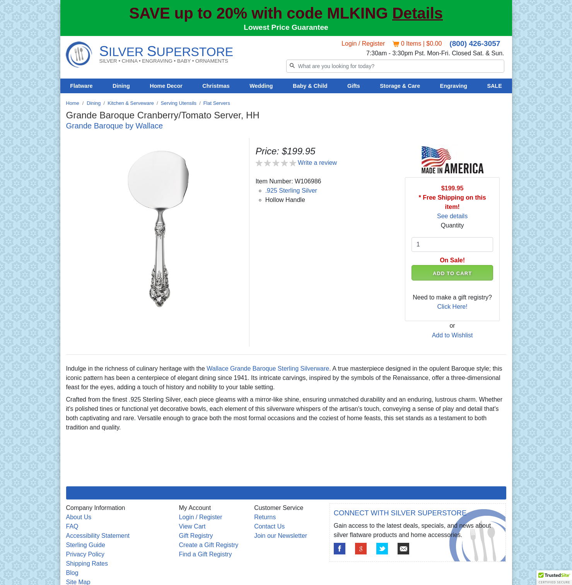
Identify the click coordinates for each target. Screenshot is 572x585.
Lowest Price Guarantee (286, 27)
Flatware (81, 86)
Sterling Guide (85, 545)
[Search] (395, 66)
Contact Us (269, 526)
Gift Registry (196, 535)
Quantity (452, 225)
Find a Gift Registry (205, 554)
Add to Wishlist (452, 335)
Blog (72, 573)
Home (72, 103)
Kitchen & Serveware (131, 103)
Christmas (215, 86)
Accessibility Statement (98, 535)
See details (452, 216)
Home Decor (166, 86)
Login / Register (363, 43)
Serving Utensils (178, 103)
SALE (494, 86)
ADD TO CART (452, 273)
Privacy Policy (85, 554)
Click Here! (452, 306)
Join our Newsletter (280, 535)
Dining (121, 86)
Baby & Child (310, 86)
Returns (265, 517)
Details (417, 13)
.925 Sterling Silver (291, 190)
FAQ (72, 526)
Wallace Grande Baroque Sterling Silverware (268, 368)
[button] (554, 577)
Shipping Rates (87, 563)
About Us (79, 517)
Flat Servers (216, 103)
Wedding (261, 86)
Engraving (453, 86)
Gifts (353, 86)
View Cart (192, 526)
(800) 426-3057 (474, 43)
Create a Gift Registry (209, 545)
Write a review (317, 162)
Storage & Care (400, 86)
